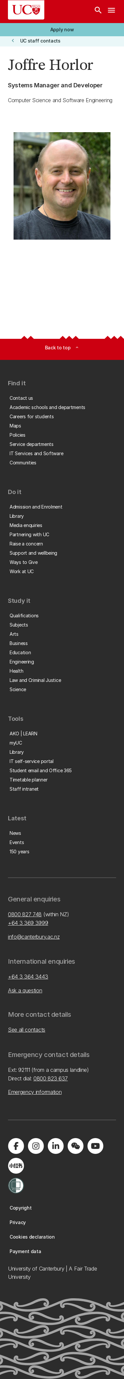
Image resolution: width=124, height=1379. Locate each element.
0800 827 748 (25, 914)
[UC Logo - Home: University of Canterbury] (26, 10)
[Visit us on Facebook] (16, 1146)
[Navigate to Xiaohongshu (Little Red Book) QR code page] (16, 1166)
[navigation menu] (111, 11)
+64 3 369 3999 (28, 923)
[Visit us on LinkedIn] (55, 1146)
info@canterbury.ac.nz (34, 936)
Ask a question (25, 990)
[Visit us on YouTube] (95, 1146)
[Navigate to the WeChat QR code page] (75, 1146)
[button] (62, 29)
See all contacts (26, 1029)
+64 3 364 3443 (28, 976)
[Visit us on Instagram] (36, 1146)
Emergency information (35, 1092)
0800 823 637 (50, 1078)
